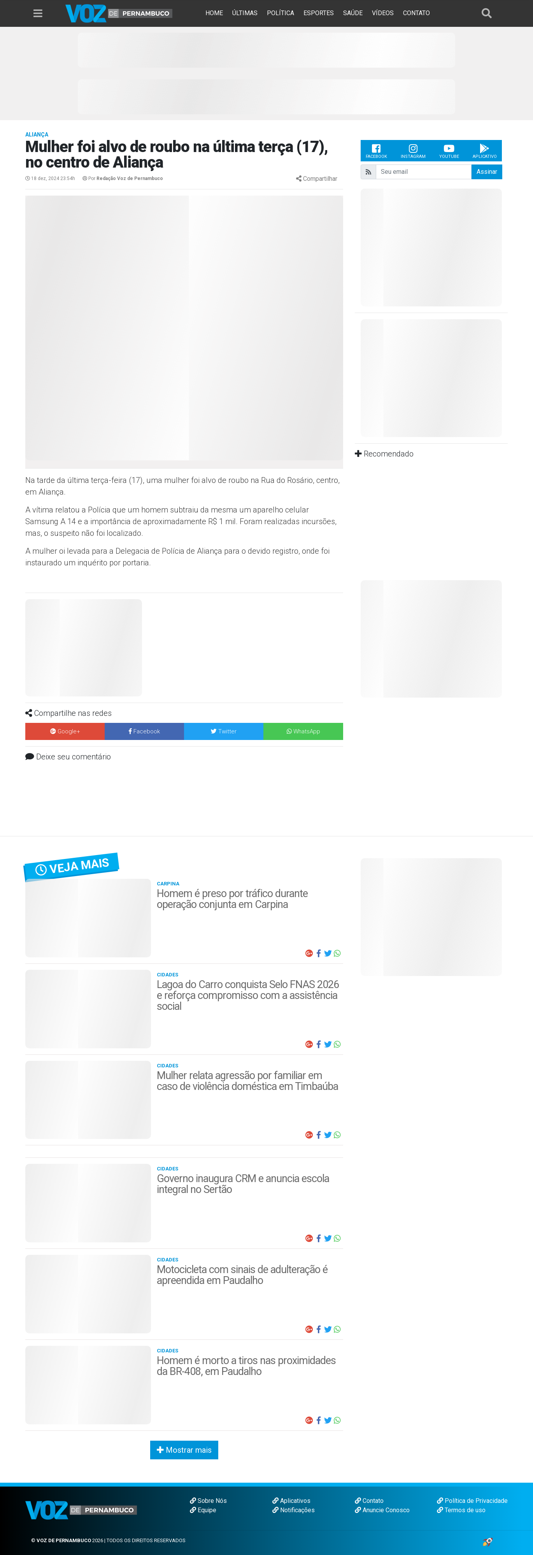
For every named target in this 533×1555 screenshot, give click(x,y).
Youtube (449, 151)
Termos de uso (461, 1510)
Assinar (487, 171)
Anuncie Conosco (382, 1510)
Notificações (293, 1510)
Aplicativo (485, 151)
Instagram (413, 151)
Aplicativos (291, 1500)
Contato (369, 1500)
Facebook (376, 151)
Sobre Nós (208, 1500)
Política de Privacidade (472, 1500)
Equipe (203, 1510)
